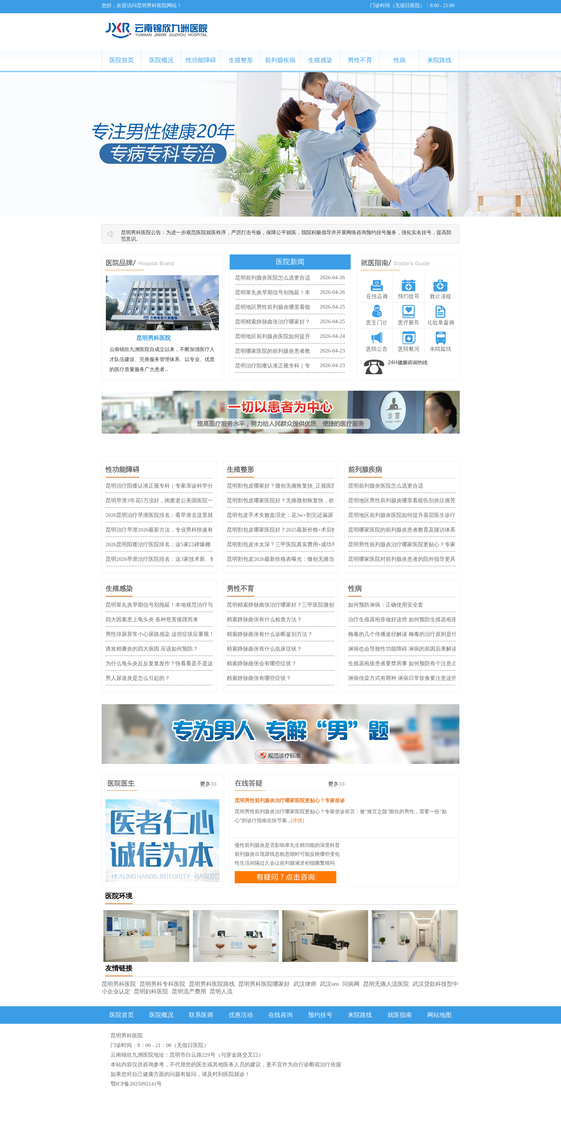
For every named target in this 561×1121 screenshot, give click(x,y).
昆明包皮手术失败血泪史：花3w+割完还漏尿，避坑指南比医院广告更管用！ (317, 515)
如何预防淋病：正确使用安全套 (385, 605)
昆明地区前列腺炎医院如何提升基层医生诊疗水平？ (410, 515)
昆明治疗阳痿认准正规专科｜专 (272, 366)
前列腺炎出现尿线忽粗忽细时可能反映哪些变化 (287, 854)
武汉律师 (304, 984)
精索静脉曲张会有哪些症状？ (262, 663)
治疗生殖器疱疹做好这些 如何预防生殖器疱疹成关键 (410, 619)
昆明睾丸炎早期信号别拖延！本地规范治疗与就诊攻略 (170, 605)
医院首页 (121, 60)
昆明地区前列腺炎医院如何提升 (272, 336)
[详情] (297, 820)
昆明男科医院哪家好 (264, 984)
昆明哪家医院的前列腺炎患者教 (272, 351)
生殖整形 (241, 60)
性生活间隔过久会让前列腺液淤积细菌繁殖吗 (285, 863)
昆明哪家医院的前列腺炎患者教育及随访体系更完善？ (412, 530)
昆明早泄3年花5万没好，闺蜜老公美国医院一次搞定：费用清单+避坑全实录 (196, 500)
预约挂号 (320, 1015)
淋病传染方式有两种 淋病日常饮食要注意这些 (402, 678)
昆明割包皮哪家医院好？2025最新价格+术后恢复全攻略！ (295, 530)
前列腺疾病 (280, 60)
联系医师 (201, 1015)
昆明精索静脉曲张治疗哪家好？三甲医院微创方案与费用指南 (299, 605)
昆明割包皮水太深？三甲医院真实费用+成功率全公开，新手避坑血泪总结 (314, 544)
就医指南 (399, 1015)
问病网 (351, 984)
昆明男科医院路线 (212, 984)
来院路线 (439, 60)
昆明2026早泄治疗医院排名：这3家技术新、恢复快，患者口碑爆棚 (185, 559)
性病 (400, 60)
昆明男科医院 (119, 984)
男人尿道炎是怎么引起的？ (138, 678)
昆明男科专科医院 (162, 984)
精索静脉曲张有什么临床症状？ (264, 649)
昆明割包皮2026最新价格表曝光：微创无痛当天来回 (288, 559)
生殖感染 (320, 60)
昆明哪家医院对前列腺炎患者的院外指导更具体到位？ (412, 559)
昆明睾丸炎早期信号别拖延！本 (272, 292)
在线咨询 (280, 1015)
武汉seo (329, 984)
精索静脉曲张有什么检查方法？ (264, 619)
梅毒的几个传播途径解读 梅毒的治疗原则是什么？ (408, 634)
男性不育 (360, 60)
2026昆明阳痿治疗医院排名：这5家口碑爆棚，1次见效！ (173, 544)
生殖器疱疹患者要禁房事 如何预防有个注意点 (402, 663)
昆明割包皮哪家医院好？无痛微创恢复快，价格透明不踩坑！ (299, 500)
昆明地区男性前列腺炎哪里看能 (272, 307)
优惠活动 (241, 1015)
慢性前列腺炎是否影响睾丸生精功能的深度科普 (287, 845)
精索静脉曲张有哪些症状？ (259, 678)
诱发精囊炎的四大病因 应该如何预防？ (152, 649)
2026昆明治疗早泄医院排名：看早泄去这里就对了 (165, 515)
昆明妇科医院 (151, 991)
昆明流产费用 (189, 991)
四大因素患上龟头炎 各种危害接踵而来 (152, 619)
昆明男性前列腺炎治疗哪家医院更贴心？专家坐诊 (407, 544)
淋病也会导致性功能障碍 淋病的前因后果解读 (402, 649)
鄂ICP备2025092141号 (136, 1084)
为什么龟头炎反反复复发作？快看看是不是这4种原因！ (171, 663)
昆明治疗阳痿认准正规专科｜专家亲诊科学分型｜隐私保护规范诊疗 (186, 486)
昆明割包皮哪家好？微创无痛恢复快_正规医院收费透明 (292, 486)
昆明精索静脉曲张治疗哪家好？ (272, 322)
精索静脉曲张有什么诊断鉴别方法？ (270, 634)
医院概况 (161, 60)
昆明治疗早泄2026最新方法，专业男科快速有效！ (165, 530)
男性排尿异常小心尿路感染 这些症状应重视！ (160, 634)
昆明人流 (221, 991)
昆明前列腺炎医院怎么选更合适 (272, 278)
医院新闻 (290, 262)
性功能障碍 (201, 60)
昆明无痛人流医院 (386, 984)
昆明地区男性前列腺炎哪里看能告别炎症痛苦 (401, 500)
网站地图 (439, 1015)
